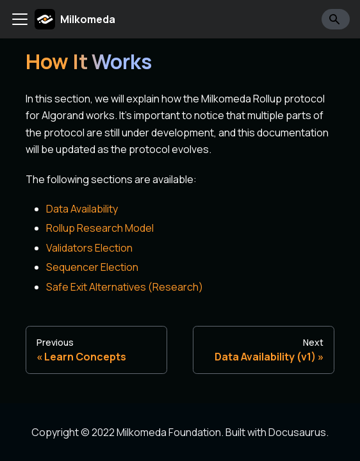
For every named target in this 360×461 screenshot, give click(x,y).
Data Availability (82, 209)
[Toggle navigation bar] (19, 19)
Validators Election (89, 248)
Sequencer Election (92, 267)
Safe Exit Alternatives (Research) (124, 287)
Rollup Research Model (100, 228)
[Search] (336, 19)
